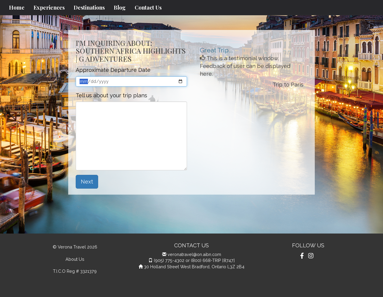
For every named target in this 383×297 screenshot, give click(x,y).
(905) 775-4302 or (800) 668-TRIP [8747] (194, 260)
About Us (75, 259)
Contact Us (148, 7)
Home (17, 7)
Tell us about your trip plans (111, 95)
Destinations (89, 7)
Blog (120, 7)
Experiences (49, 7)
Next (87, 181)
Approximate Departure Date (113, 70)
